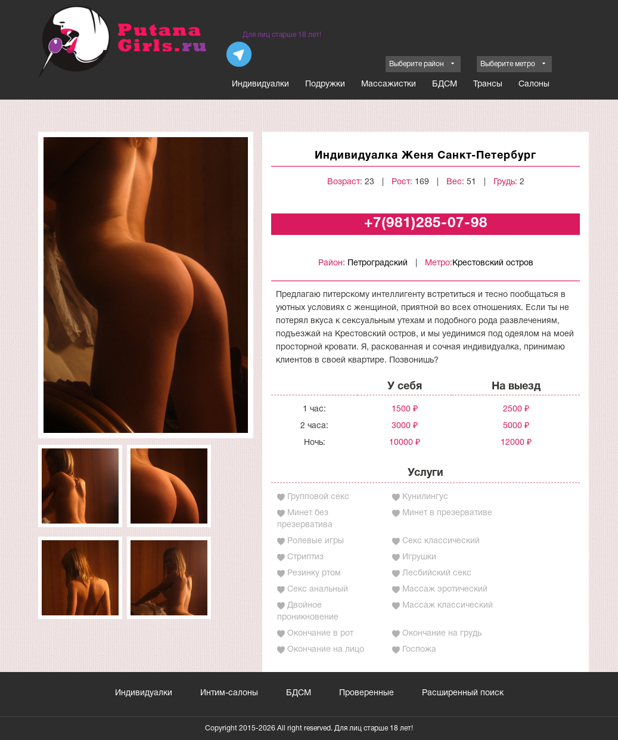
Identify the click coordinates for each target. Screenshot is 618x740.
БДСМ (444, 84)
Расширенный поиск (463, 693)
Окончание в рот (320, 633)
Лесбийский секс (436, 573)
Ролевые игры (315, 541)
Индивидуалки (260, 84)
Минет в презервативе (447, 513)
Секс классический (441, 541)
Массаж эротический (444, 589)
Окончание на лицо (325, 650)
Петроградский (377, 263)
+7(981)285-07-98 (425, 223)
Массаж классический (447, 605)
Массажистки (388, 84)
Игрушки (419, 557)
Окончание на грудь (442, 633)
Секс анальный (317, 589)
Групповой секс (318, 497)
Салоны (533, 84)
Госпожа (419, 650)
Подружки (325, 84)
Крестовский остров (492, 263)
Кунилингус (425, 497)
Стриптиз (305, 557)
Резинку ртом (314, 573)
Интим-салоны (229, 693)
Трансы (487, 84)
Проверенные (366, 693)
